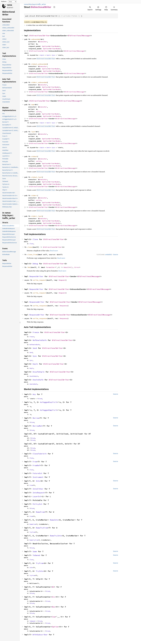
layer (34, 4)
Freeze (36, 332)
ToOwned (36, 555)
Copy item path (54, 7)
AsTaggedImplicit (48, 410)
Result (67, 267)
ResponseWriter (36, 302)
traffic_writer (41, 4)
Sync (53, 55)
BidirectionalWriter (39, 35)
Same (35, 551)
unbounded (35, 39)
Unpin (42, 55)
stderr (34, 195)
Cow (53, 617)
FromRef (36, 465)
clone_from (32, 254)
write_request (39, 280)
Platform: (4, 1)
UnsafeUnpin (38, 372)
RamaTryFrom (42, 528)
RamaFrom (40, 512)
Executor (43, 42)
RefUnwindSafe (40, 340)
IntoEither (38, 489)
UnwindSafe (38, 380)
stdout (34, 156)
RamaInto (54, 520)
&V (53, 587)
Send (48, 55)
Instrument (38, 477)
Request (62, 280)
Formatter (50, 267)
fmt (28, 267)
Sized (40, 398)
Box (53, 607)
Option (45, 46)
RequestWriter (36, 276)
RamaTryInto (56, 536)
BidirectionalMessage (79, 35)
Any (34, 394)
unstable (108, 254)
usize (38, 112)
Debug (35, 263)
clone (29, 247)
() (71, 267)
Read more (54, 251)
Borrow (36, 418)
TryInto (39, 571)
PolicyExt (37, 504)
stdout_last (36, 177)
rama (9, 5)
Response (64, 306)
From (35, 461)
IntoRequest (38, 493)
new (32, 104)
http (30, 4)
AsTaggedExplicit (48, 402)
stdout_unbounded (39, 64)
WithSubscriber (40, 634)
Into (38, 481)
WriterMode (54, 46)
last (33, 132)
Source (115, 254)
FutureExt (37, 473)
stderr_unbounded (39, 82)
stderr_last (36, 216)
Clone (35, 239)
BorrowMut (37, 426)
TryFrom (32, 532)
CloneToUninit (40, 454)
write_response (40, 306)
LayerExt (37, 496)
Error (76, 267)
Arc (53, 597)
